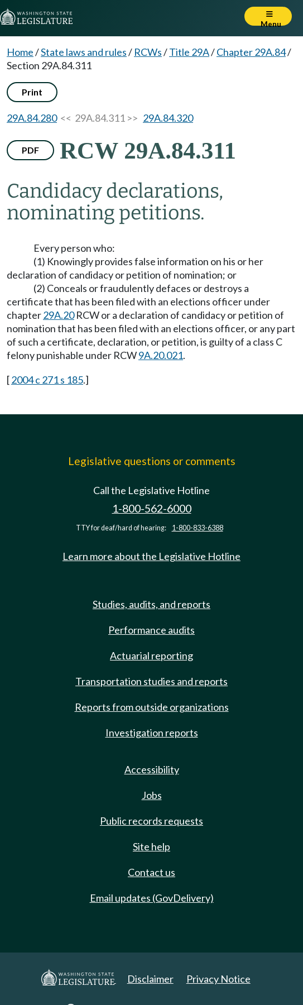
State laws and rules (84, 52)
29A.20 (58, 315)
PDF (30, 150)
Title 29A (189, 52)
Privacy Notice (218, 979)
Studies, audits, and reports (151, 604)
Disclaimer (150, 979)
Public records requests (151, 821)
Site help (151, 846)
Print (32, 92)
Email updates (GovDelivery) (152, 898)
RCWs (148, 52)
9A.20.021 (160, 355)
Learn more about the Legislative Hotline (151, 556)
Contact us (151, 872)
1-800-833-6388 (197, 528)
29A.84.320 (168, 118)
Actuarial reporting (151, 655)
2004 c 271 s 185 (47, 380)
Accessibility (151, 769)
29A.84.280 (32, 118)
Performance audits (151, 630)
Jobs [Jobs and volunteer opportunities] (152, 795)
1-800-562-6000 (151, 508)
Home (20, 52)
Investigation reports (151, 732)
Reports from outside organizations (152, 707)
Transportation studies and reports (151, 681)
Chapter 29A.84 (251, 52)
